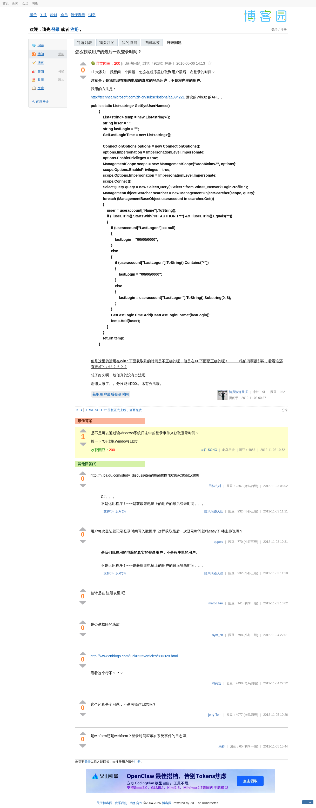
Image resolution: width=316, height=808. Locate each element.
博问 (41, 54)
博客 (41, 63)
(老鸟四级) (251, 486)
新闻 (15, 3)
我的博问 (129, 43)
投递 (61, 72)
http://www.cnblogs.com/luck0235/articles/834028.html (134, 656)
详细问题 (174, 43)
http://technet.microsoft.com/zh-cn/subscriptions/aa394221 (138, 97)
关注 (43, 15)
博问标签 (152, 43)
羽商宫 (216, 683)
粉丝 (53, 15)
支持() (109, 511)
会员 (25, 3)
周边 (35, 3)
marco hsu (216, 603)
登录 (55, 29)
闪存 (41, 45)
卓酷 (221, 746)
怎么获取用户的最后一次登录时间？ (108, 52)
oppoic (218, 542)
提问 (61, 54)
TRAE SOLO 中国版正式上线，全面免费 (114, 410)
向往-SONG (209, 450)
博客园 (166, 803)
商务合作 (136, 803)
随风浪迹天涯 (238, 392)
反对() (121, 511)
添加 (61, 80)
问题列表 (84, 43)
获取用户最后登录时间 (110, 394)
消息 (92, 15)
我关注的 (107, 43)
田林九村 (215, 486)
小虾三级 (259, 392)
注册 (74, 29)
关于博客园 (104, 803)
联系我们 (121, 803)
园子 (33, 15)
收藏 (41, 80)
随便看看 (78, 15)
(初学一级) (251, 603)
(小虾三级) (251, 511)
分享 (285, 410)
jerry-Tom (214, 715)
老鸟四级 (228, 450)
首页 (6, 3)
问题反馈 (42, 102)
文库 (41, 88)
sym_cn (217, 635)
